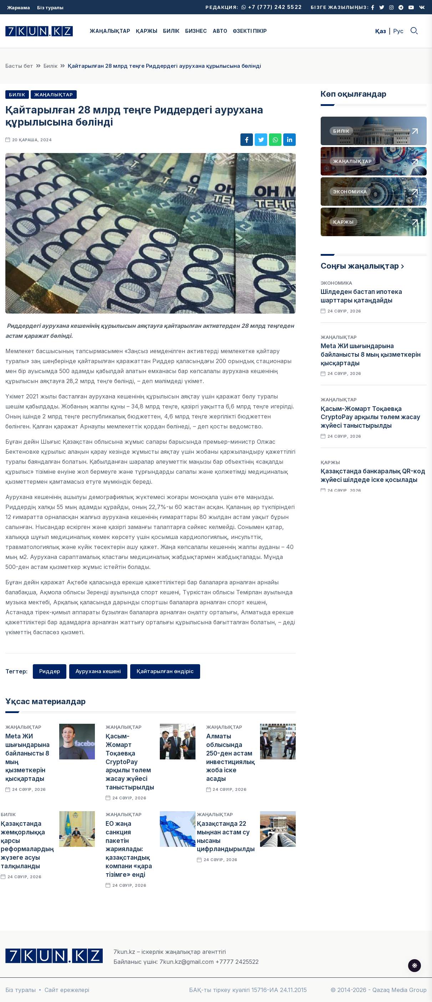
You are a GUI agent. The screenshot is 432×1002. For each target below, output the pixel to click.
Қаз (380, 31)
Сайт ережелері (67, 989)
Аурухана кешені (98, 671)
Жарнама (18, 7)
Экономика (336, 283)
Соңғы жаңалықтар (360, 265)
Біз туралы (50, 7)
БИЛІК (171, 31)
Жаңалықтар (53, 94)
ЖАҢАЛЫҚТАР (110, 31)
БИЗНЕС (196, 31)
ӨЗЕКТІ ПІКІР (250, 31)
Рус (398, 31)
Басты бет (19, 65)
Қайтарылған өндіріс (165, 671)
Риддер (49, 671)
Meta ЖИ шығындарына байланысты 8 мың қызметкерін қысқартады (371, 354)
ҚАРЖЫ (146, 31)
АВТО (220, 31)
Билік (50, 65)
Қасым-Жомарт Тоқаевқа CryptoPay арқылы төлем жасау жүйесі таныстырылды (130, 762)
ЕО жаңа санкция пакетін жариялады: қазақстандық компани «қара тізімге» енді (129, 849)
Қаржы (330, 462)
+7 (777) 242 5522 (272, 7)
